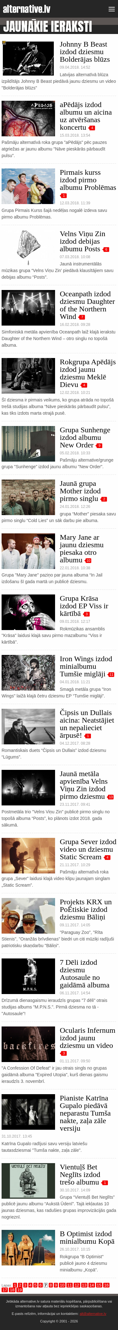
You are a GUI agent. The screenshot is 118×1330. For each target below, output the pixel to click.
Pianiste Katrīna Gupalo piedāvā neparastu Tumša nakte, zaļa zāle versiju (85, 1113)
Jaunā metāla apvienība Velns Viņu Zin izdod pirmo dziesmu (84, 785)
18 (12, 1289)
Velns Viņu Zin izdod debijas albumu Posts (82, 241)
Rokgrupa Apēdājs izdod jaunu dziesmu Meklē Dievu (88, 373)
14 (91, 1285)
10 (88, 560)
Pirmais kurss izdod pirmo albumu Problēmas (88, 179)
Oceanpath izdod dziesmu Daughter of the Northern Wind (87, 305)
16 (106, 1285)
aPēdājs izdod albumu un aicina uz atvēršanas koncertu (86, 115)
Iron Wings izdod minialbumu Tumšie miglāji (86, 666)
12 (77, 1285)
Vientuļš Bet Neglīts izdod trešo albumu (80, 1174)
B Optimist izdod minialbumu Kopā (87, 1237)
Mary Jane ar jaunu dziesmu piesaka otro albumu (82, 548)
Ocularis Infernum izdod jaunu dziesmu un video (87, 1037)
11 (111, 674)
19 (19, 1289)
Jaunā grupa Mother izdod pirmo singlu (80, 491)
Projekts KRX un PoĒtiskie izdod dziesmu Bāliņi (86, 909)
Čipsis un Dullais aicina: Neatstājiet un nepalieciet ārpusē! (87, 723)
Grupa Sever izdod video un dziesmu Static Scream (88, 849)
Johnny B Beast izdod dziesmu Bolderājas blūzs (85, 51)
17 (5, 1289)
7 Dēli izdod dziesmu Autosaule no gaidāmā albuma (85, 973)
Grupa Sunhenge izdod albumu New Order (85, 437)
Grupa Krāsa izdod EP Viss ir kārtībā (84, 605)
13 (111, 797)
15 (99, 1285)
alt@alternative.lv (93, 1314)
